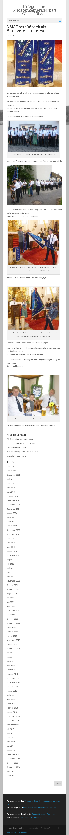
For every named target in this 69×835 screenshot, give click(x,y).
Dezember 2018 (13, 678)
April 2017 (11, 742)
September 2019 (13, 648)
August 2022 (12, 560)
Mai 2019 (10, 661)
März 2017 (11, 746)
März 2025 (11, 492)
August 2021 (12, 593)
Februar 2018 (12, 708)
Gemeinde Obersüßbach (30, 817)
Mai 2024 (10, 517)
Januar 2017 (12, 750)
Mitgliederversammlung (16, 456)
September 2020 (13, 623)
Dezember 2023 (13, 530)
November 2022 (13, 555)
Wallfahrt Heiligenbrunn (16, 447)
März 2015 (11, 771)
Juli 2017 (10, 729)
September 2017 (13, 725)
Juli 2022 (10, 564)
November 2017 (13, 720)
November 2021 (13, 581)
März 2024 (11, 521)
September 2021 (13, 589)
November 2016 (13, 759)
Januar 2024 (12, 526)
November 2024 (13, 505)
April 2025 (11, 488)
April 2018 (11, 699)
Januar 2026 (12, 471)
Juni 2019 (10, 657)
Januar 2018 (12, 712)
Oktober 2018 (12, 687)
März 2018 (11, 703)
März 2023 (11, 547)
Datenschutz (23, 833)
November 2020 (13, 615)
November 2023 (13, 534)
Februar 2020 (12, 632)
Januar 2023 (12, 551)
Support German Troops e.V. (44, 814)
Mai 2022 (10, 572)
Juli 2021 (10, 598)
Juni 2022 (10, 568)
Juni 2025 (10, 479)
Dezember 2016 (13, 754)
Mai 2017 (10, 737)
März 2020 (11, 627)
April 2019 (11, 665)
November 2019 (13, 640)
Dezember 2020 (13, 610)
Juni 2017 (10, 733)
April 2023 (11, 543)
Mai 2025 (10, 483)
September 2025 (13, 475)
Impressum (11, 833)
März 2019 (11, 670)
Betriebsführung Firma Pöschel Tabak (22, 452)
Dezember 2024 (13, 500)
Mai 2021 (10, 602)
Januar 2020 (12, 636)
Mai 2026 (10, 466)
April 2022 (11, 576)
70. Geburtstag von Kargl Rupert (20, 439)
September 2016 (13, 767)
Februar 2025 (12, 496)
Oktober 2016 (12, 763)
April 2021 (11, 606)
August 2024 (12, 513)
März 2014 (11, 775)
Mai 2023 (10, 538)
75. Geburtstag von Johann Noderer (21, 443)
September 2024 (13, 509)
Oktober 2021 (12, 585)
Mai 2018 (10, 695)
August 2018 (12, 691)
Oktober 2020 (12, 619)
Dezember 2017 (13, 716)
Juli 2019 (10, 653)
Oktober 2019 (12, 644)
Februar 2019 (12, 674)
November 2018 (13, 682)
